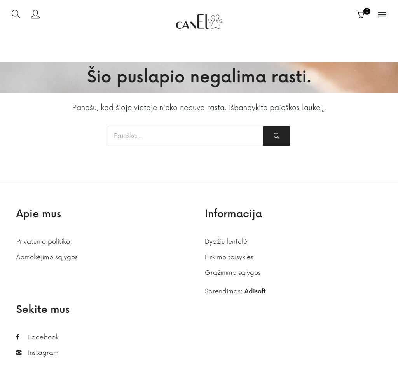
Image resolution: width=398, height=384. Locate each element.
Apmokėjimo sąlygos (47, 257)
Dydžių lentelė (226, 242)
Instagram (43, 353)
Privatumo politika (43, 242)
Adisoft (255, 291)
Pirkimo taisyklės (229, 257)
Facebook (43, 337)
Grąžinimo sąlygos (233, 273)
